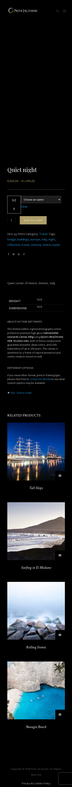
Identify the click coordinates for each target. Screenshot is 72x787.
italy (44, 239)
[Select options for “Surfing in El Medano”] (60, 555)
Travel (43, 234)
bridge (11, 239)
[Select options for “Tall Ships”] (60, 475)
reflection (13, 245)
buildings (23, 239)
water (56, 245)
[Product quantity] (11, 220)
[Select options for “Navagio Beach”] (60, 714)
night (52, 239)
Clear (24, 206)
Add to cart (33, 220)
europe (35, 239)
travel (25, 245)
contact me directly (40, 379)
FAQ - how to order (21, 392)
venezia (36, 245)
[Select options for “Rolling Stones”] (60, 635)
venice (46, 245)
